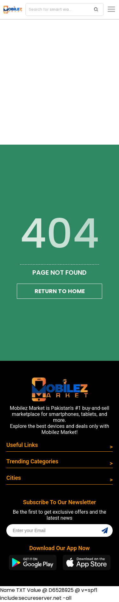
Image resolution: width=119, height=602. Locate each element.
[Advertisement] (59, 82)
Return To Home (60, 291)
